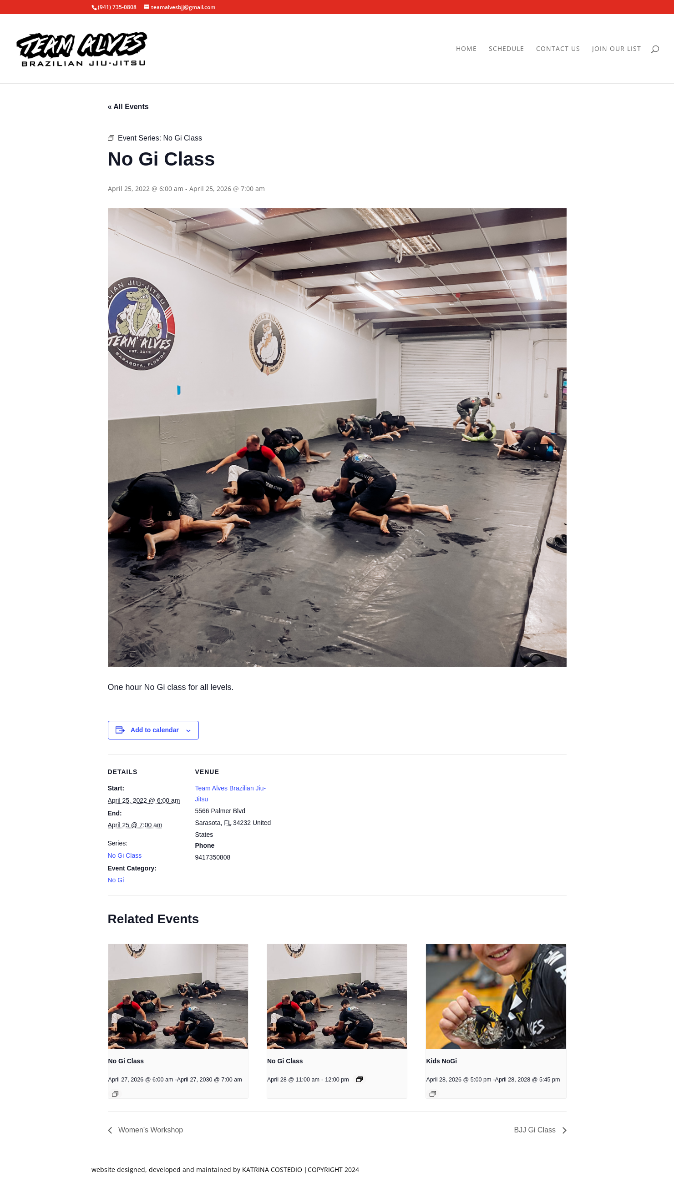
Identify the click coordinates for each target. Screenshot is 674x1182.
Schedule (506, 49)
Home (466, 49)
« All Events (128, 107)
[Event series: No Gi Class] (115, 1093)
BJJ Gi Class (535, 1130)
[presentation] (178, 996)
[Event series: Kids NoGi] (433, 1093)
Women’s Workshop (150, 1130)
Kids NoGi (441, 1061)
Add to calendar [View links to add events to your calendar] (155, 730)
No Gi (116, 880)
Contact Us (558, 49)
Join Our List (616, 49)
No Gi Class (125, 855)
